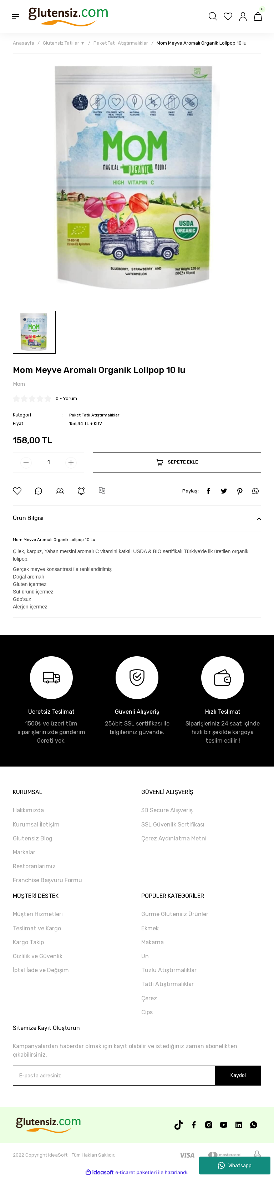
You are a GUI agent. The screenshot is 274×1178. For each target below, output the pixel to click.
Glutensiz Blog (32, 838)
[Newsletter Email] (137, 1076)
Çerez (149, 998)
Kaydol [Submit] (238, 1076)
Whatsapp (235, 1165)
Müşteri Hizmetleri (38, 914)
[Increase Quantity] (71, 463)
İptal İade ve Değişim (41, 970)
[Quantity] (48, 462)
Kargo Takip (28, 942)
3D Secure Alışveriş (167, 810)
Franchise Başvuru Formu (47, 880)
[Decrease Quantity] (26, 463)
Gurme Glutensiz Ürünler (174, 914)
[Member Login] (243, 16)
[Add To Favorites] (17, 491)
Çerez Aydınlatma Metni (174, 838)
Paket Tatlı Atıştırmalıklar (94, 415)
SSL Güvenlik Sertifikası (172, 824)
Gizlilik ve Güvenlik (37, 956)
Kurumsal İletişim (36, 824)
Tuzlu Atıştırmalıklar (169, 970)
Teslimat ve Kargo (37, 928)
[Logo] (68, 16)
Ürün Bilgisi (28, 518)
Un (145, 956)
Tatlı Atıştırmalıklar (167, 984)
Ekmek (150, 928)
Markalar (24, 852)
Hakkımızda (28, 810)
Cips (147, 1012)
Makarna (152, 942)
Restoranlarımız (34, 866)
